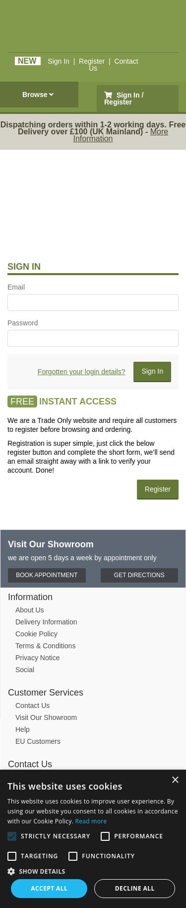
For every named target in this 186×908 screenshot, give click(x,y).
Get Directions (139, 575)
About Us (29, 610)
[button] (93, 870)
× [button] (175, 780)
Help (22, 729)
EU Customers (38, 741)
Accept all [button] (49, 888)
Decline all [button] (135, 888)
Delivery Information (46, 622)
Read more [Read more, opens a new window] (91, 821)
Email (16, 287)
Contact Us (32, 705)
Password (22, 323)
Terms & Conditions (45, 646)
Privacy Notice (37, 658)
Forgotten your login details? (81, 372)
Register (92, 61)
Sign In (58, 61)
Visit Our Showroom (46, 717)
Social (24, 670)
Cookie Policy (36, 634)
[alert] (93, 839)
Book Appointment (46, 575)
